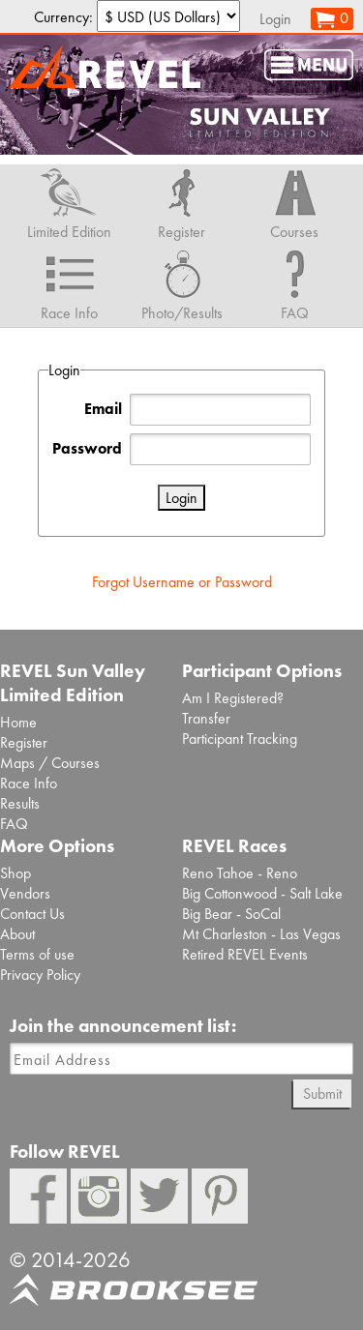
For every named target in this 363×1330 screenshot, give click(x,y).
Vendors (25, 893)
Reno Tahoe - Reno (239, 873)
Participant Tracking (239, 738)
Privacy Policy (40, 974)
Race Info (28, 783)
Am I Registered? (233, 698)
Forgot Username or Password (182, 582)
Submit (322, 1093)
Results (20, 803)
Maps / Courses (50, 763)
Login (275, 19)
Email (103, 409)
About (17, 934)
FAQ (14, 823)
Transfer (206, 718)
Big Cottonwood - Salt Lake (262, 893)
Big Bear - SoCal (231, 913)
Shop (15, 873)
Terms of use (37, 954)
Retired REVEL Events (245, 954)
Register (23, 742)
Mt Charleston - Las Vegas (261, 934)
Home (18, 722)
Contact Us (32, 913)
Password (87, 448)
